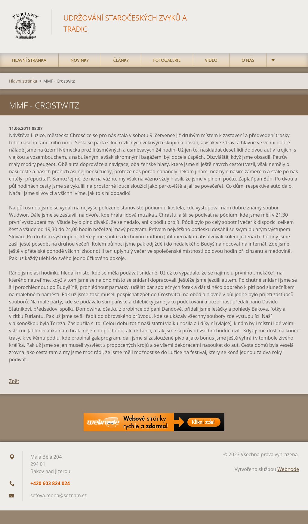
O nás (248, 60)
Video (211, 60)
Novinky (80, 60)
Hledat (292, 17)
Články (121, 60)
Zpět (14, 381)
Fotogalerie (166, 60)
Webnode (288, 469)
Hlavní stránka (29, 60)
